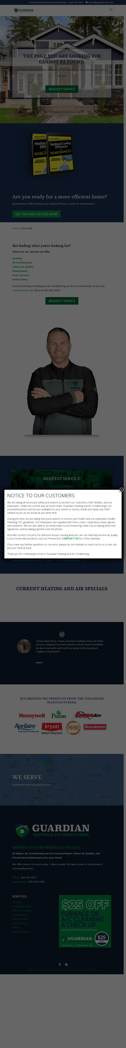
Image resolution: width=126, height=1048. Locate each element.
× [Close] (122, 490)
